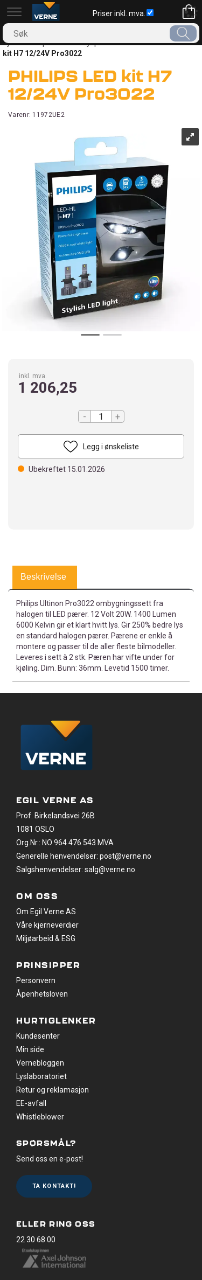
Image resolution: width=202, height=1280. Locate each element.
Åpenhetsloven (42, 994)
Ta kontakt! (54, 1185)
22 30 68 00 (35, 1239)
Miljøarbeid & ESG (45, 938)
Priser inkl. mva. (123, 13)
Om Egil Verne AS (46, 911)
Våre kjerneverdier (47, 925)
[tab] (43, 577)
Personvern (35, 980)
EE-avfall (31, 1103)
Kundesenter (38, 1036)
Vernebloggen (40, 1063)
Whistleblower (40, 1116)
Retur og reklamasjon (52, 1090)
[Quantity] (101, 416)
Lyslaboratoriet (41, 1076)
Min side (30, 1049)
